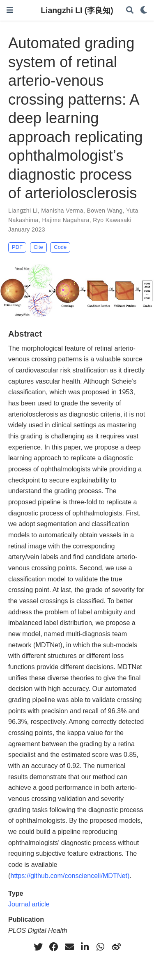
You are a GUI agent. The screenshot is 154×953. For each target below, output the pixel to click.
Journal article (29, 904)
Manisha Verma (62, 210)
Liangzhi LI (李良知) (77, 10)
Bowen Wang (105, 210)
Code (60, 247)
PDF (17, 247)
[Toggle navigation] (10, 10)
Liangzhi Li (23, 210)
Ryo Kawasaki (112, 220)
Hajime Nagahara (65, 220)
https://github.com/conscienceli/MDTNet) (69, 875)
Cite (38, 247)
